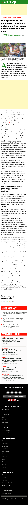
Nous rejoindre (6, 485)
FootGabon (5, 422)
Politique (4, 456)
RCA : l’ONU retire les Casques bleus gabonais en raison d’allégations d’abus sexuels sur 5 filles (14, 320)
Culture (4, 441)
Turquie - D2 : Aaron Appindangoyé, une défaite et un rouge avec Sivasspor (12, 351)
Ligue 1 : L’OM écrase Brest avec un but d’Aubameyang (13, 368)
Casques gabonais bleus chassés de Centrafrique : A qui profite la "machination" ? (13, 326)
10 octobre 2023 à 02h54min (13, 35)
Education (5, 446)
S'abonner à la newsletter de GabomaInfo (14, 396)
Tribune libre (5, 374)
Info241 (4, 417)
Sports (4, 464)
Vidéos (4, 467)
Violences (17, 17)
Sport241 (4, 420)
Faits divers (5, 448)
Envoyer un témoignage (8, 483)
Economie (5, 443)
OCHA (9, 123)
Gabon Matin (6, 34)
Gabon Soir (5, 412)
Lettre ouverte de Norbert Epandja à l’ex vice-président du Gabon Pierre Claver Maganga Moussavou (13, 377)
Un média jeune (6, 493)
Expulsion (5, 348)
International (6, 17)
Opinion (4, 454)
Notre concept (6, 488)
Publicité (4, 480)
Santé (3, 459)
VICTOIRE (5, 366)
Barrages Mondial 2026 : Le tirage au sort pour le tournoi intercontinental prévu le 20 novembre (13, 341)
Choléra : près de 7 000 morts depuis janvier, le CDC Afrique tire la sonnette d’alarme (12, 360)
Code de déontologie (8, 490)
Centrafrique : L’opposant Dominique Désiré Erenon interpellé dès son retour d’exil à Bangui (15, 313)
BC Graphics (21, 500)
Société (4, 462)
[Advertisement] (14, 9)
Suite (3, 337)
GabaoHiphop (6, 414)
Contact (4, 477)
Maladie (4, 357)
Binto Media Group (7, 430)
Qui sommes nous (7, 475)
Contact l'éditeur (6, 433)
